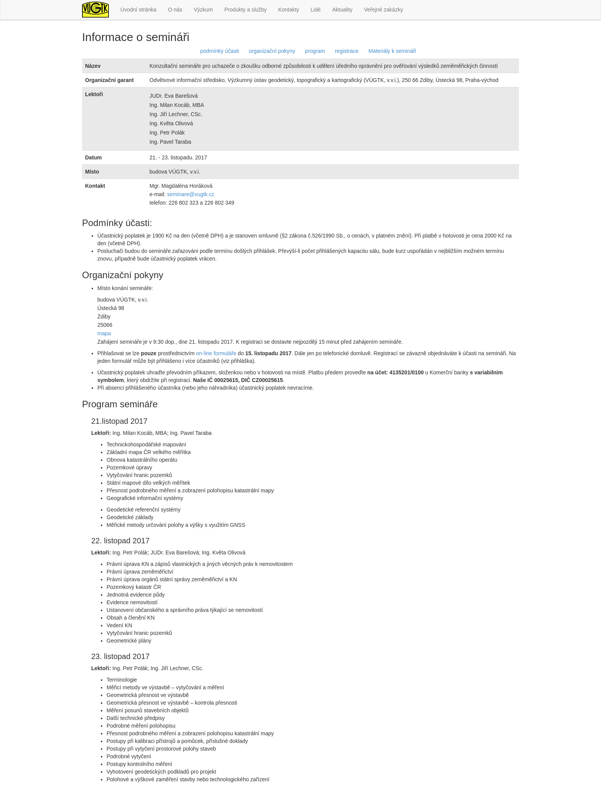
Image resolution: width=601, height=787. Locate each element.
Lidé (315, 10)
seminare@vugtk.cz (190, 194)
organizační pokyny (272, 51)
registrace (346, 51)
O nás (175, 10)
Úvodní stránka (138, 10)
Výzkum (203, 10)
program (315, 51)
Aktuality (342, 10)
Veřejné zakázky (383, 10)
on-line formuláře (216, 353)
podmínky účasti (219, 51)
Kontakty (288, 10)
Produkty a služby (245, 10)
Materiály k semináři (392, 51)
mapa (104, 333)
